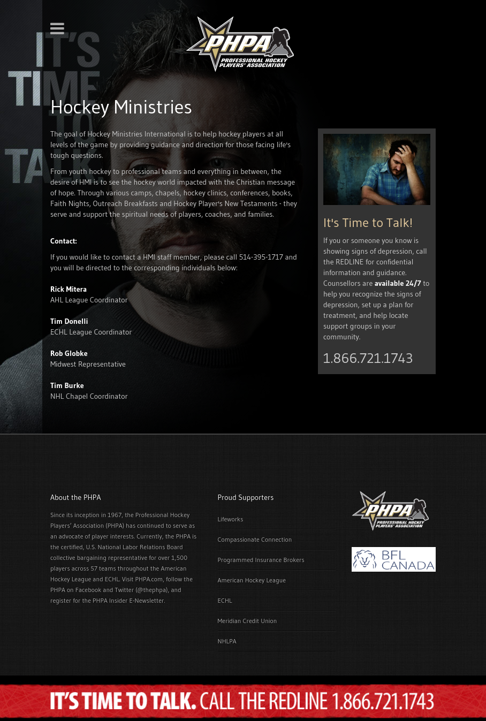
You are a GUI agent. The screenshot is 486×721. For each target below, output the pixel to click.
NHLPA (227, 641)
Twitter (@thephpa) (141, 590)
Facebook (88, 590)
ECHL (225, 600)
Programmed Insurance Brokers (261, 560)
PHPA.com (149, 579)
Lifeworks (231, 519)
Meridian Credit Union (247, 621)
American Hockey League (252, 580)
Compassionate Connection (255, 539)
